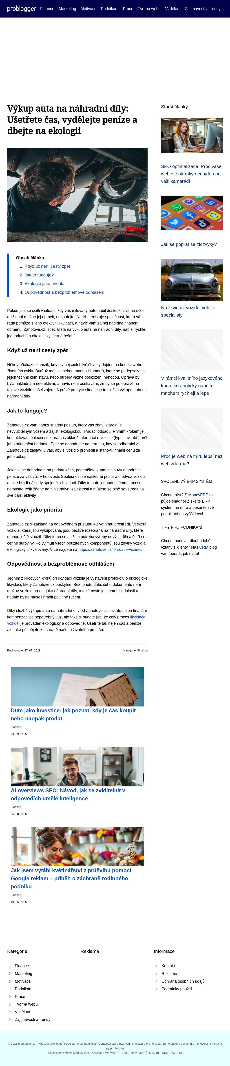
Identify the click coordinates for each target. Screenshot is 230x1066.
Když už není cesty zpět (47, 266)
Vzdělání (172, 9)
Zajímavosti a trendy (203, 9)
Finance (47, 9)
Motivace (88, 9)
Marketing (67, 9)
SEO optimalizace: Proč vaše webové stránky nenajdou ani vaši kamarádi (191, 174)
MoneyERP (198, 495)
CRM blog (208, 547)
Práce (128, 9)
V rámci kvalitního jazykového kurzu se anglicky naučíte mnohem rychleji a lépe (192, 385)
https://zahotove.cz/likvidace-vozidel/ (111, 549)
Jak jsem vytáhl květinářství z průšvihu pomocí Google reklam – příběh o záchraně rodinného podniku (71, 878)
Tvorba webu (149, 9)
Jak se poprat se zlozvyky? (189, 244)
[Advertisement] (115, 51)
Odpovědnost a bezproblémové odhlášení (64, 292)
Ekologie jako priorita (44, 283)
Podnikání (109, 9)
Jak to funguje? (39, 275)
